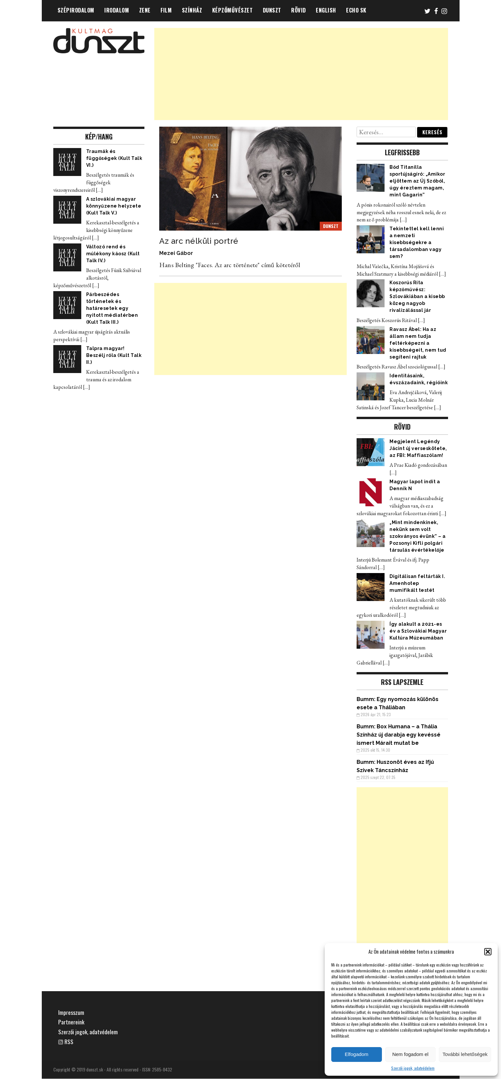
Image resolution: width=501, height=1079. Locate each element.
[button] (488, 951)
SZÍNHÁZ (192, 10)
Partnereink (71, 1021)
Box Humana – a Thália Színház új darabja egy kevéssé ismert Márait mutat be (398, 734)
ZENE (145, 10)
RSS (69, 1041)
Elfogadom (356, 1054)
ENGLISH (326, 10)
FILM (166, 10)
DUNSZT (272, 10)
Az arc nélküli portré (198, 241)
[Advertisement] (301, 74)
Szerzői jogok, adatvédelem (413, 1068)
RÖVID (298, 10)
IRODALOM (116, 10)
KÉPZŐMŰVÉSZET (232, 10)
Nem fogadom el (410, 1054)
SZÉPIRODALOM (76, 10)
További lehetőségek (465, 1054)
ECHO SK (356, 10)
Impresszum (71, 1012)
